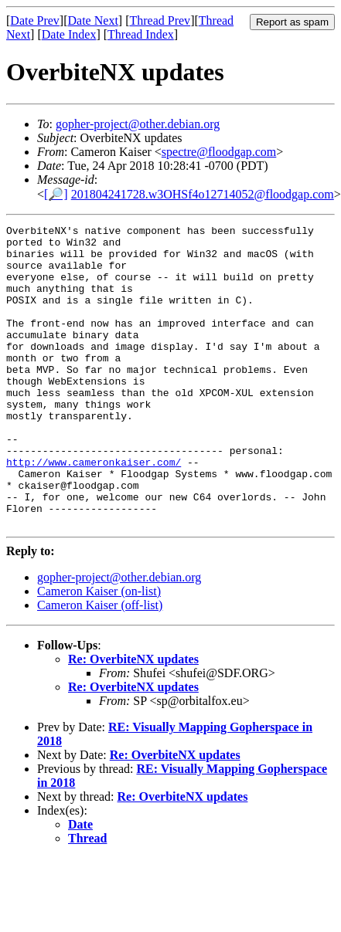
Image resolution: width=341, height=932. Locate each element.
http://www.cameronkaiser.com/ (93, 510)
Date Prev (35, 20)
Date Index (69, 34)
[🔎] (56, 194)
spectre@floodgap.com (219, 151)
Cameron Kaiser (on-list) (99, 651)
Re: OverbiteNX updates (133, 719)
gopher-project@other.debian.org (138, 123)
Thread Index (140, 34)
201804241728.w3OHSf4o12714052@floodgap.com (202, 194)
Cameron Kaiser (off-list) (99, 665)
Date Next (93, 20)
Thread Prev (159, 20)
